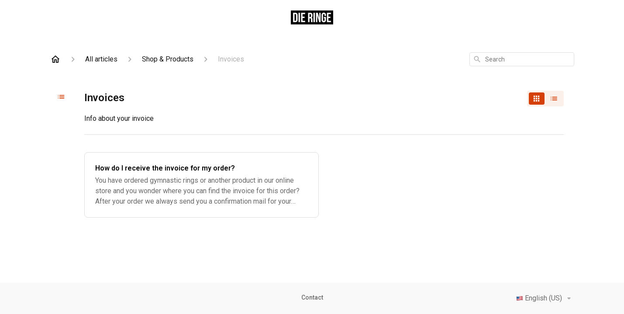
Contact (312, 297)
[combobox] (521, 59)
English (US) (545, 298)
